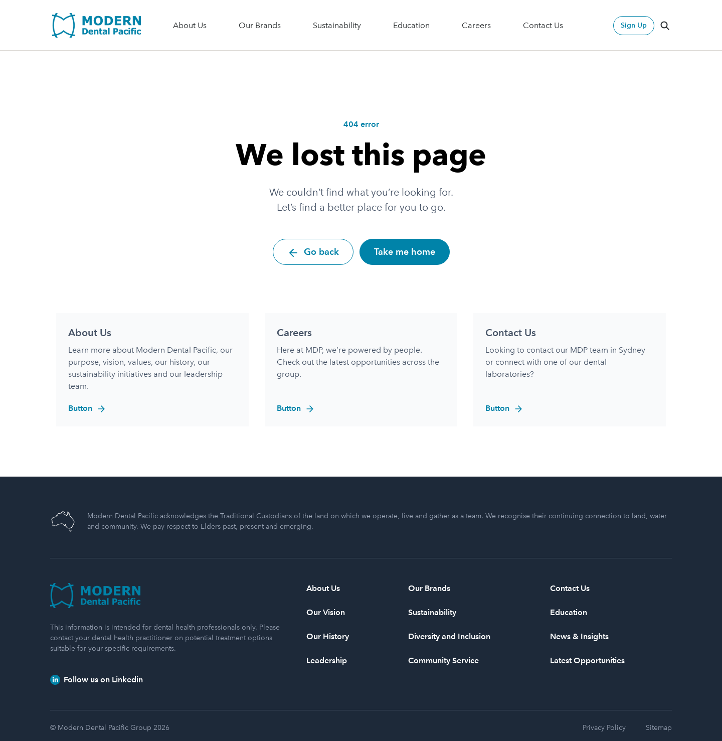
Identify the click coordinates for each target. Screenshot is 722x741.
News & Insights (579, 636)
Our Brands (260, 25)
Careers (476, 25)
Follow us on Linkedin (96, 679)
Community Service (443, 660)
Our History (327, 636)
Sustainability (337, 25)
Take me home (404, 251)
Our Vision (325, 612)
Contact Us (543, 25)
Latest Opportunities (587, 660)
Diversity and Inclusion (449, 636)
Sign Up (634, 25)
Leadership (326, 660)
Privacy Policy (604, 727)
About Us (190, 25)
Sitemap (659, 727)
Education (411, 25)
